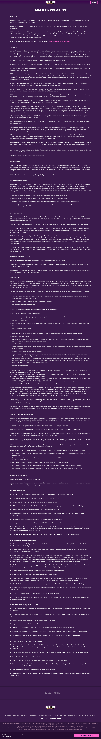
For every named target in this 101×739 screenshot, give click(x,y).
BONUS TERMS (33, 715)
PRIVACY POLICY (72, 715)
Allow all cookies (91, 735)
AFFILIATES (93, 715)
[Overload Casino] (50, 2)
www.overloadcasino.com (16, 723)
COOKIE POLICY (83, 715)
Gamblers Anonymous (73, 729)
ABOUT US (8, 715)
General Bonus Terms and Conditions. (59, 41)
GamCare (65, 729)
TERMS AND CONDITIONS (19, 715)
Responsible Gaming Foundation (54, 729)
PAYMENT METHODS (60, 715)
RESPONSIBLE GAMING (45, 715)
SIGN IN (94, 2)
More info (8, 736)
